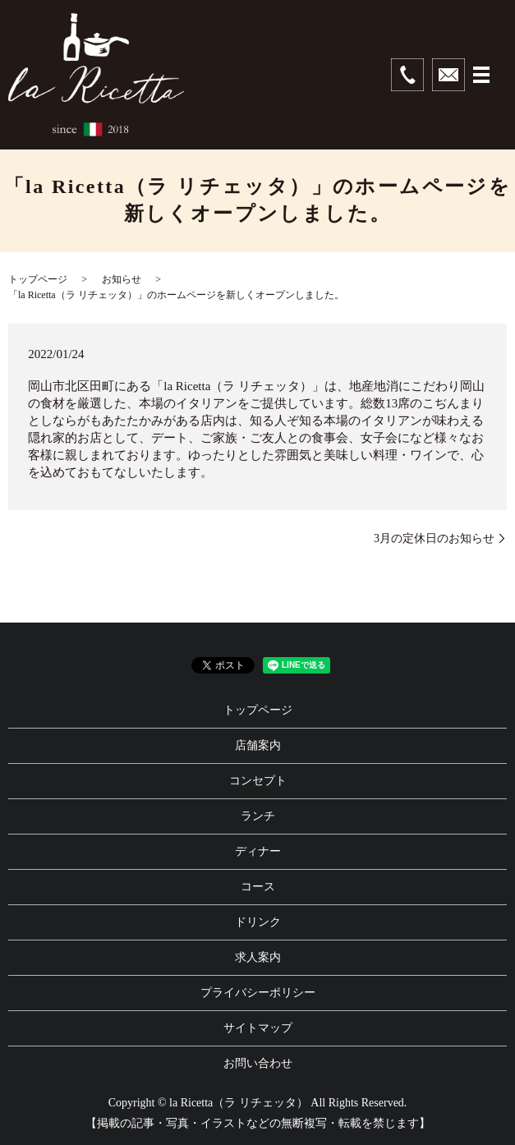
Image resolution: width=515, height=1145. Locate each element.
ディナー (258, 851)
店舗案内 (258, 745)
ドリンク (258, 922)
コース (258, 887)
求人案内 (258, 957)
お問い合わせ (257, 1063)
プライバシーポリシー (257, 992)
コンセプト (258, 781)
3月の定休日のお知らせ (434, 538)
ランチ (258, 816)
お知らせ (121, 279)
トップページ (37, 279)
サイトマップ (257, 1028)
